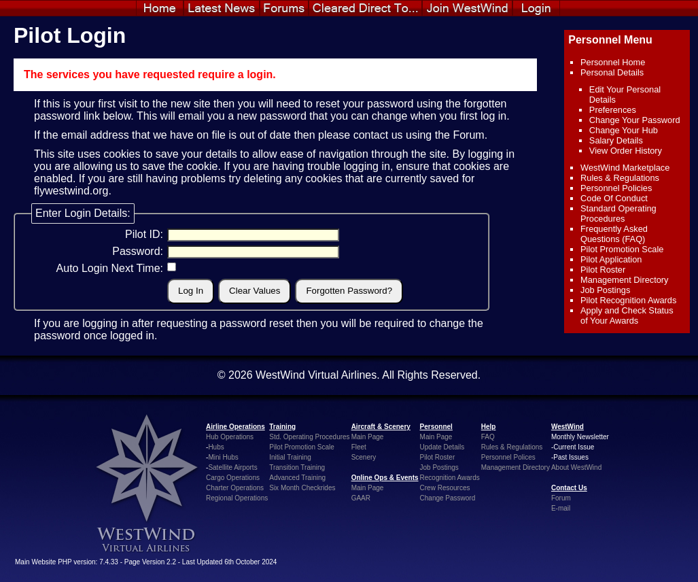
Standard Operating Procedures (618, 213)
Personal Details (612, 72)
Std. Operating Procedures (309, 437)
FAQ (488, 437)
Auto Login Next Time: (109, 268)
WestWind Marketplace (624, 167)
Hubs (216, 447)
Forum (468, 135)
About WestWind (576, 467)
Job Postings (605, 290)
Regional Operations (237, 498)
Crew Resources (445, 488)
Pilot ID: (144, 234)
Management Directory (624, 280)
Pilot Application (611, 259)
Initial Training (290, 457)
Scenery (364, 457)
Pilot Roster (602, 269)
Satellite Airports (232, 467)
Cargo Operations (233, 477)
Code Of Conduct (614, 198)
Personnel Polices (508, 457)
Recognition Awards (450, 477)
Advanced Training (297, 477)
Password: (137, 251)
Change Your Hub (623, 130)
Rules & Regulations (619, 178)
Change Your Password (634, 120)
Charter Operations (235, 488)
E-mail (560, 508)
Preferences (612, 110)
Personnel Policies (616, 188)
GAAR (360, 498)
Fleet (358, 447)
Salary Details (616, 140)
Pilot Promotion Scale (621, 249)
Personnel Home (612, 62)
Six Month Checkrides (302, 488)
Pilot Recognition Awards (628, 300)
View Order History (625, 151)
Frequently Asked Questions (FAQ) (614, 234)
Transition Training (297, 467)
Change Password (448, 498)
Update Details (442, 447)
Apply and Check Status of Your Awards (627, 315)
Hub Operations (230, 437)
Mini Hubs (223, 457)
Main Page (367, 437)
